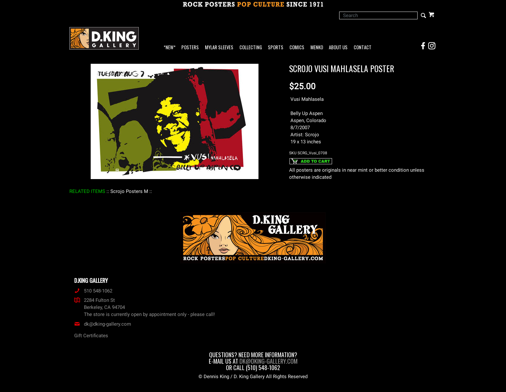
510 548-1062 (93, 291)
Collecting (250, 47)
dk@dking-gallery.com (102, 324)
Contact (362, 47)
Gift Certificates (91, 336)
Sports (275, 47)
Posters (190, 47)
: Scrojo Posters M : (129, 191)
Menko (316, 47)
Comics (296, 47)
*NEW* (170, 47)
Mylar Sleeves (219, 47)
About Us (338, 47)
